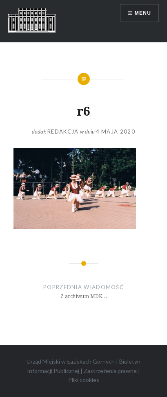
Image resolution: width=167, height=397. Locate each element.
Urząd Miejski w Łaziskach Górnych (71, 361)
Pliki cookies (83, 379)
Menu (143, 13)
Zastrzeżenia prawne (110, 370)
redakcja (62, 131)
